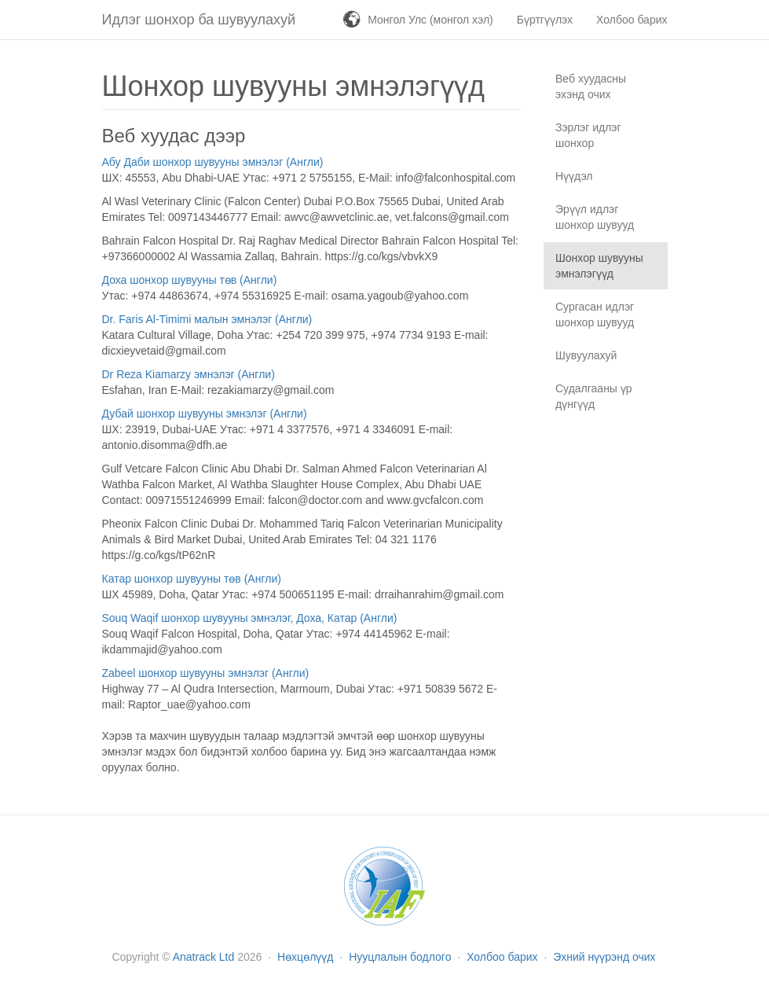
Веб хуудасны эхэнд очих (590, 86)
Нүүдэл (573, 176)
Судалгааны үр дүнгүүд (593, 396)
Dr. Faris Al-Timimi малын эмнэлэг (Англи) (207, 319)
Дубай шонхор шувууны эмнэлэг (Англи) (204, 413)
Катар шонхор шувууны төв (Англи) (191, 578)
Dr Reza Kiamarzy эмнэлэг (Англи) (188, 374)
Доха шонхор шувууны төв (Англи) (189, 280)
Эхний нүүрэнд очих (604, 957)
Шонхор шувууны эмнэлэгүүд (599, 266)
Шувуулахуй (586, 355)
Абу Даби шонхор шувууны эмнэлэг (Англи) (213, 162)
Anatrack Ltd (204, 957)
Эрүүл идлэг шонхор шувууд (594, 217)
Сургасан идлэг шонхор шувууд (594, 314)
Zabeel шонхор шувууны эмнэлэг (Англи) (205, 673)
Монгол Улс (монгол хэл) (430, 19)
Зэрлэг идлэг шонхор (588, 135)
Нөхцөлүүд (306, 957)
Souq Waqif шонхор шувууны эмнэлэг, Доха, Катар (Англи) (249, 618)
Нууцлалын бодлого (401, 957)
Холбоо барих (503, 957)
